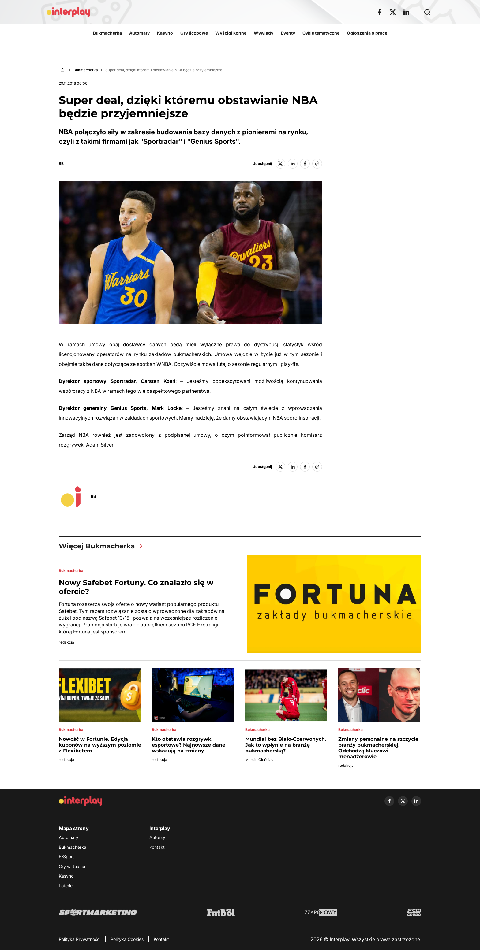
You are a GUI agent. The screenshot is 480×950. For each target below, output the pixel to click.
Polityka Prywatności (79, 939)
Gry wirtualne (72, 866)
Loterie (66, 885)
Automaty (68, 837)
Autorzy (157, 837)
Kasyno (66, 876)
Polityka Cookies (127, 939)
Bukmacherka (85, 70)
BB (61, 163)
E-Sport (66, 856)
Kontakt (157, 847)
